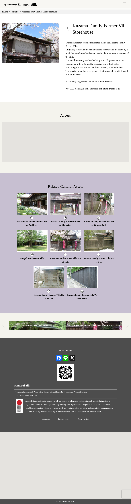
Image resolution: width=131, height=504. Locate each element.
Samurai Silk (20, 5)
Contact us (46, 419)
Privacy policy (63, 419)
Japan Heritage (83, 419)
